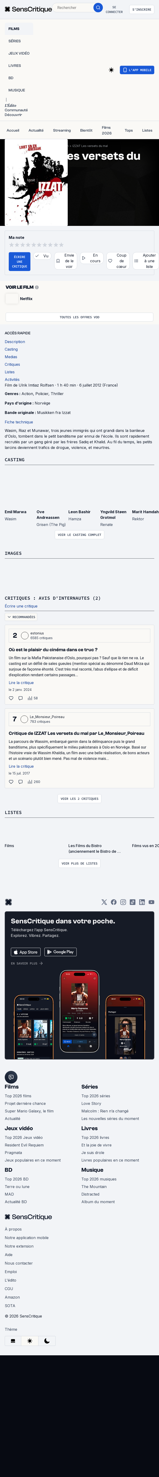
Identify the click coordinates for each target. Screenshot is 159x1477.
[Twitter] (104, 904)
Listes (13, 812)
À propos (13, 1229)
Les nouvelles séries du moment (110, 1118)
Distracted (90, 1194)
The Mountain (94, 1186)
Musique (92, 1170)
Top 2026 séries (95, 1096)
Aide (9, 1254)
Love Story (91, 1103)
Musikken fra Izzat (54, 412)
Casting (15, 459)
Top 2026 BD (17, 1179)
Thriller (57, 393)
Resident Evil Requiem (24, 1145)
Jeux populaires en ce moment (33, 1160)
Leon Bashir (79, 511)
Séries (89, 1087)
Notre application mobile (27, 1237)
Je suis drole (92, 1152)
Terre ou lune (17, 1186)
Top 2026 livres (95, 1137)
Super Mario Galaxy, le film (29, 1111)
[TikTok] (132, 904)
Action (27, 393)
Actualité (12, 1118)
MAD (9, 1194)
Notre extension (19, 1246)
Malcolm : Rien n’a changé (105, 1111)
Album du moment (98, 1201)
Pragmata (13, 1152)
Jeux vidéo (19, 1128)
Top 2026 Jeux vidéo (24, 1137)
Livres (89, 1128)
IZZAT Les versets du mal (90, 146)
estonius (37, 633)
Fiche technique (19, 422)
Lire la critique (21, 682)
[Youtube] (151, 904)
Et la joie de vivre (96, 1145)
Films (12, 1087)
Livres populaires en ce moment (110, 1160)
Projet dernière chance (25, 1103)
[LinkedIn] (142, 904)
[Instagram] (123, 904)
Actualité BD (16, 1201)
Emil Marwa (15, 511)
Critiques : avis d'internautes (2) (53, 598)
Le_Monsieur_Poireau (47, 717)
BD (8, 1170)
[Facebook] (114, 904)
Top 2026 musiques (99, 1179)
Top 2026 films (18, 1096)
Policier (41, 393)
